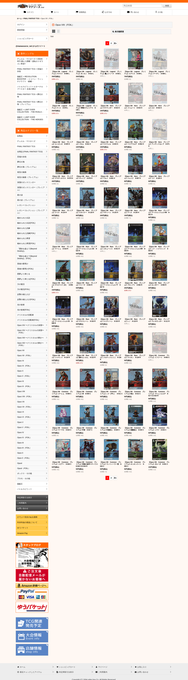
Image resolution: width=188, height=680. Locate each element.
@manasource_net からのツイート (30, 46)
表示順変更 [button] (118, 32)
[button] (159, 12)
